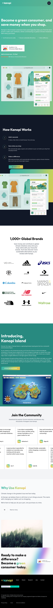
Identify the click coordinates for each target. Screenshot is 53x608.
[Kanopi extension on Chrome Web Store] (13, 48)
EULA (11, 602)
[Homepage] (6, 3)
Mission (23, 580)
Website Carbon (15, 586)
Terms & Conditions (20, 602)
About (17, 580)
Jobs (36, 580)
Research (30, 580)
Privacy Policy (4, 602)
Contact (42, 580)
